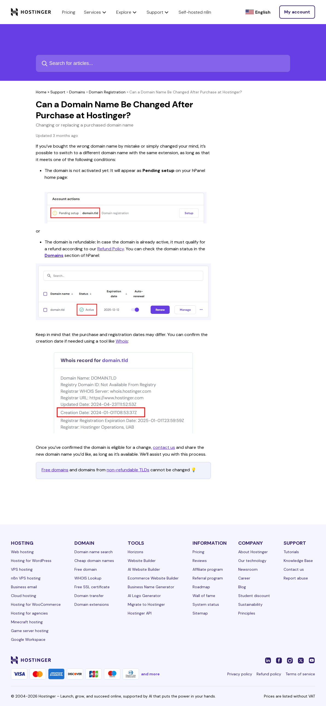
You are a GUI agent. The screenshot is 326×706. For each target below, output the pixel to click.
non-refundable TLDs (128, 470)
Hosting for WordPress (31, 560)
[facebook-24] (279, 660)
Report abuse (296, 578)
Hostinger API (140, 613)
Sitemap (200, 613)
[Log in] (297, 12)
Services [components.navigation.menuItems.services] (95, 12)
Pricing (198, 551)
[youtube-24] (311, 660)
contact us (164, 447)
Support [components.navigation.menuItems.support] (158, 12)
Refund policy (269, 673)
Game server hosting (29, 630)
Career (244, 578)
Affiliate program (208, 569)
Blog (242, 586)
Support (57, 92)
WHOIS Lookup (87, 578)
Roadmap (201, 586)
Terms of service (300, 673)
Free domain (85, 569)
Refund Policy (110, 249)
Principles (246, 613)
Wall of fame (204, 595)
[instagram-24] (290, 660)
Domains (77, 92)
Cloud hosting (23, 595)
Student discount (254, 595)
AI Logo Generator (144, 595)
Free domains (55, 470)
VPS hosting (22, 569)
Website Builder (142, 560)
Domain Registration (107, 92)
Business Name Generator (151, 586)
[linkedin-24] (268, 660)
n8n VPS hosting (25, 578)
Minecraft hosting (27, 621)
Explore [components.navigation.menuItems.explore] (127, 12)
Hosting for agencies (29, 613)
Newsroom (248, 569)
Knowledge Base (298, 560)
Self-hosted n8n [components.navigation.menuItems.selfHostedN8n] (195, 12)
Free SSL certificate (92, 586)
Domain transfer (89, 595)
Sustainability (250, 604)
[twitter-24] (301, 660)
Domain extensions (91, 604)
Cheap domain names (94, 560)
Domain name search (93, 551)
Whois (122, 341)
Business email (24, 586)
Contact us (294, 569)
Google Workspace (28, 639)
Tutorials (291, 551)
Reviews (200, 560)
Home (41, 92)
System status (206, 604)
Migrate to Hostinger (146, 604)
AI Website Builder (144, 569)
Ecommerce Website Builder (153, 578)
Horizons (135, 551)
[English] (257, 12)
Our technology (252, 560)
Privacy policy (239, 673)
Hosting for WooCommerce (36, 604)
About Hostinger (253, 551)
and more (150, 673)
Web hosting (22, 551)
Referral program (208, 578)
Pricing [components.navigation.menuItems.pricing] (68, 12)
